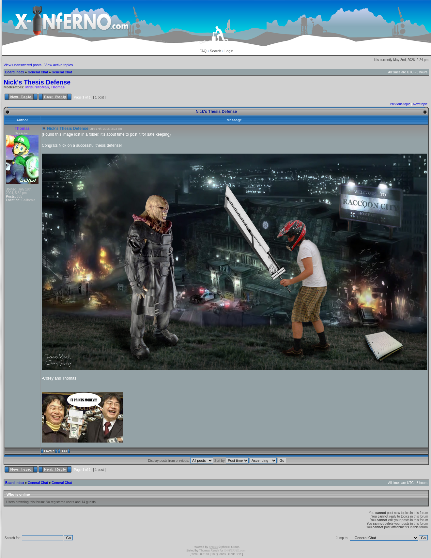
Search (215, 51)
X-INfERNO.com (234, 550)
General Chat (38, 72)
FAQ (203, 51)
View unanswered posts (22, 65)
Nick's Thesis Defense (37, 82)
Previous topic (400, 104)
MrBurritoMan (37, 87)
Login (228, 51)
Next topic (420, 104)
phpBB (213, 547)
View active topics (58, 65)
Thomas (58, 87)
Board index (14, 72)
